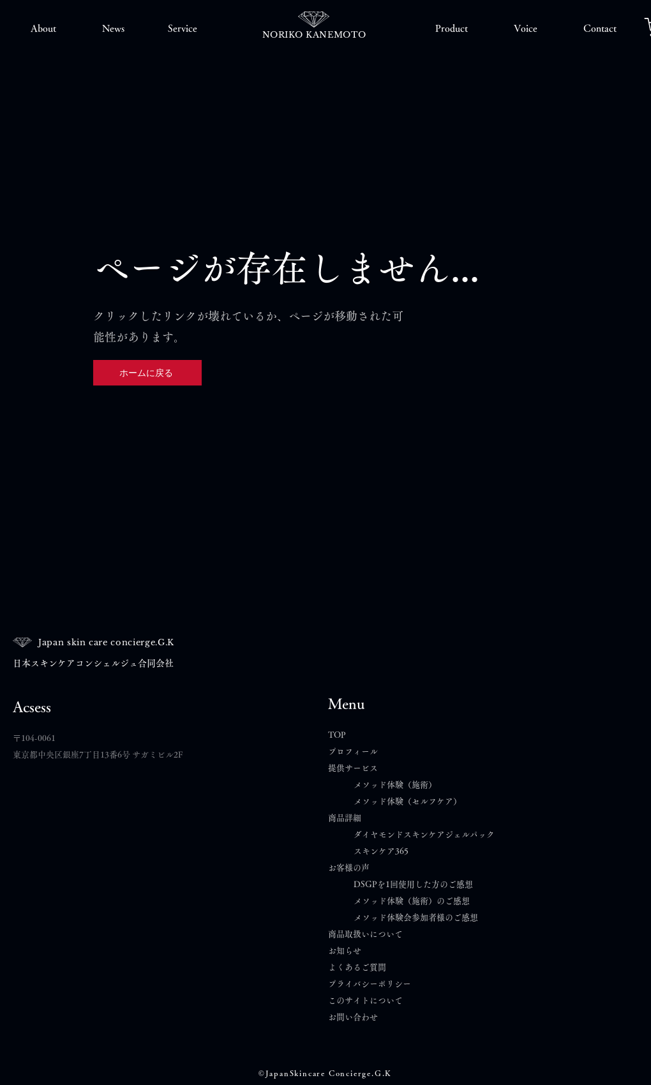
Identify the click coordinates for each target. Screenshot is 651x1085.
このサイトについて (365, 1000)
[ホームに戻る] (147, 372)
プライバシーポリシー (369, 984)
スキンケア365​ (381, 851)
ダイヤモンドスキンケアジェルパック (424, 834)
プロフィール (353, 751)
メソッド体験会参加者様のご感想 (416, 917)
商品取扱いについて (365, 934)
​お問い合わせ (353, 1017)
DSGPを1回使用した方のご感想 (413, 884)
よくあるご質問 (361, 967)
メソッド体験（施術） (395, 785)
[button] (43, 28)
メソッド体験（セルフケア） (407, 801)
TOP (337, 735)
